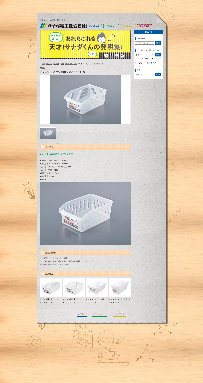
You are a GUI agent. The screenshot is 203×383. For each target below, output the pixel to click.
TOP (43, 64)
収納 (62, 64)
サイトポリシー (99, 314)
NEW (138, 63)
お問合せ (82, 314)
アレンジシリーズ (71, 64)
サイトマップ (119, 314)
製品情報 (49, 64)
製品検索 (56, 64)
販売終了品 (150, 63)
